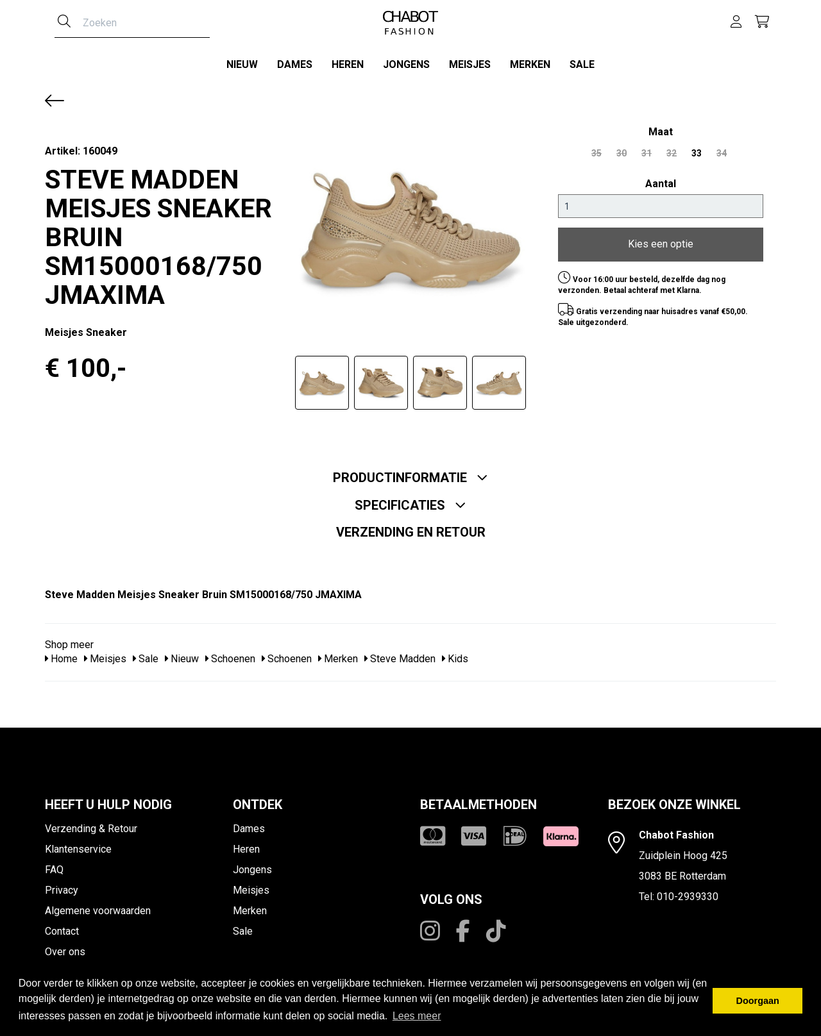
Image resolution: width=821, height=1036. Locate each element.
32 (671, 149)
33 (696, 149)
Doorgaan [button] (757, 1001)
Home (61, 655)
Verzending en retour (411, 527)
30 (621, 149)
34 (721, 149)
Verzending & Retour (91, 824)
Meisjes (470, 64)
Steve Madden (400, 655)
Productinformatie (410, 473)
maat (660, 127)
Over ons (65, 947)
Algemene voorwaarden (98, 906)
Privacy (61, 886)
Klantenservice (78, 845)
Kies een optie (660, 240)
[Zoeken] (64, 22)
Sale (582, 64)
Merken (530, 64)
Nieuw (242, 64)
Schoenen (230, 655)
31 (646, 149)
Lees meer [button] (417, 1015)
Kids (455, 655)
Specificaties (410, 500)
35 (596, 149)
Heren (348, 64)
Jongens (406, 64)
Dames (294, 64)
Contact (62, 927)
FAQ (54, 865)
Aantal (660, 179)
